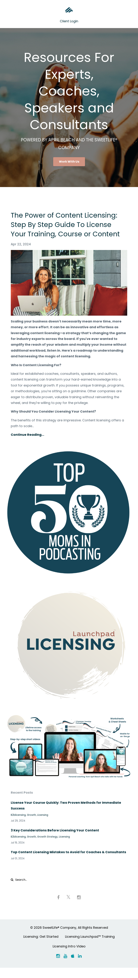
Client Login (69, 21)
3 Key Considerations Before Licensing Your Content (55, 839)
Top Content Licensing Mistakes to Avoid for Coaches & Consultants (68, 861)
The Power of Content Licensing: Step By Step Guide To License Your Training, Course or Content (68, 229)
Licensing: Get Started (40, 946)
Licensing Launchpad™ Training (90, 946)
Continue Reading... (27, 444)
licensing (42, 824)
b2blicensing (18, 824)
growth (31, 824)
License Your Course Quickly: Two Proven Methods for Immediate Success (66, 815)
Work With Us (69, 162)
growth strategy (47, 846)
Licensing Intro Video (69, 956)
